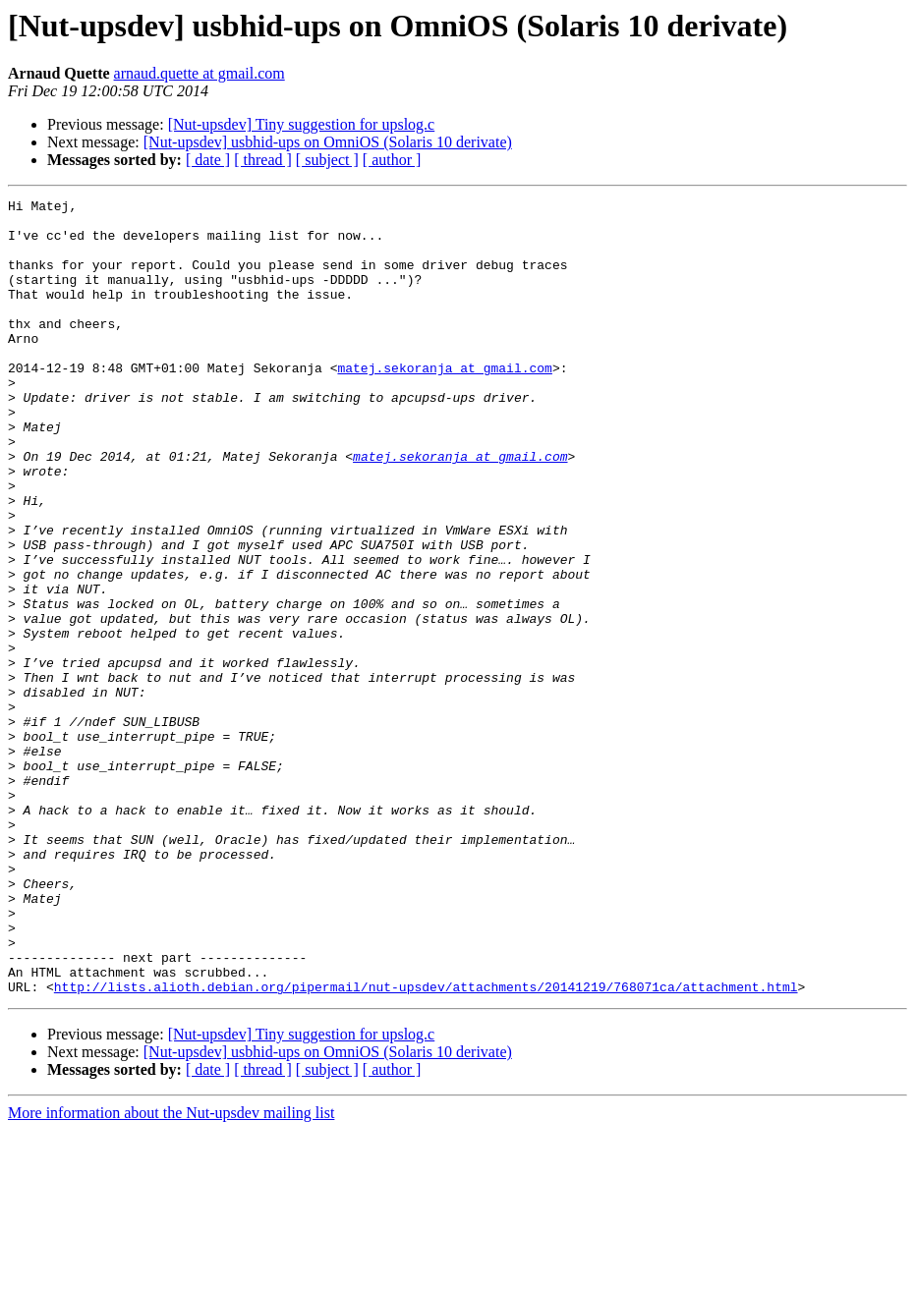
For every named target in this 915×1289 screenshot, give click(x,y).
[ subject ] (327, 159)
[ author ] (392, 159)
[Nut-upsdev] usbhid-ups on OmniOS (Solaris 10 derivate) (327, 142)
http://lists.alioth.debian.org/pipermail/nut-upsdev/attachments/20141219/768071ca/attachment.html (426, 1145)
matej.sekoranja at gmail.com (444, 403)
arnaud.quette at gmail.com (199, 73)
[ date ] (208, 159)
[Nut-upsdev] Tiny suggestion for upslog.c (301, 124)
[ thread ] (263, 159)
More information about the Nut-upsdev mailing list (171, 1271)
